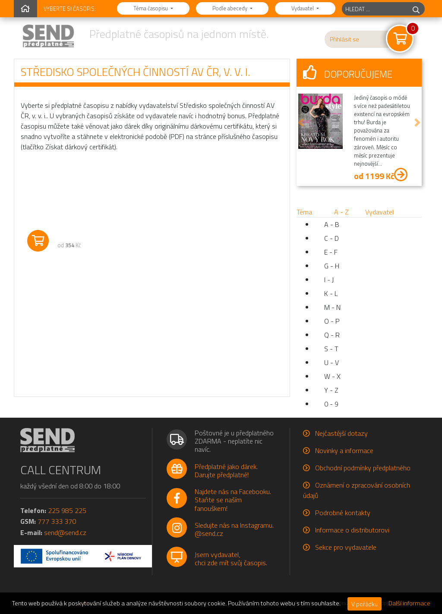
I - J (329, 279)
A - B (331, 224)
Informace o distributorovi (352, 530)
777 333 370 (57, 521)
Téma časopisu (151, 8)
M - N (332, 307)
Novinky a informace (344, 450)
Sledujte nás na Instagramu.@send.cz (234, 529)
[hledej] (416, 9)
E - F (331, 252)
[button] (301, 122)
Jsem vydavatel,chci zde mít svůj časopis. (231, 558)
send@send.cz (65, 532)
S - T (331, 348)
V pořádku (364, 603)
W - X (332, 376)
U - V (331, 362)
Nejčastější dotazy (341, 433)
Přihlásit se (344, 39)
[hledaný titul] (375, 9)
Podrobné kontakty (342, 512)
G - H (331, 266)
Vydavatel (303, 8)
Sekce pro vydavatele (345, 547)
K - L (331, 293)
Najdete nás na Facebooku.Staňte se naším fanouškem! (233, 499)
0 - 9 (331, 404)
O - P (332, 321)
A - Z (341, 212)
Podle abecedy (230, 8)
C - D (331, 238)
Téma (304, 212)
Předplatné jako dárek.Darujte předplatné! (226, 470)
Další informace (409, 603)
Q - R (332, 335)
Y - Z (331, 390)
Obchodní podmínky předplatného (362, 468)
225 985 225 (67, 510)
